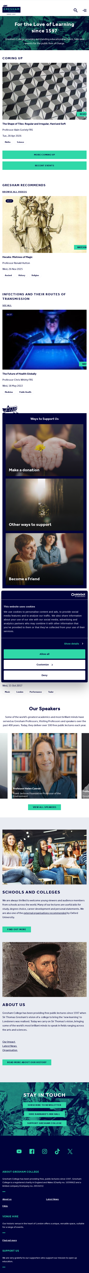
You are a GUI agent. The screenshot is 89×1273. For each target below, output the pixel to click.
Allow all (44, 653)
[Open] (19, 1151)
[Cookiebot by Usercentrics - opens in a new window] (71, 595)
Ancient (8, 275)
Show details (71, 643)
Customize (45, 664)
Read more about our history (26, 1062)
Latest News (9, 1045)
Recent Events (44, 165)
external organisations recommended (45, 913)
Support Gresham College (44, 1123)
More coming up (44, 154)
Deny (45, 675)
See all (7, 305)
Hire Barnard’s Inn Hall (44, 1114)
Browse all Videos (14, 191)
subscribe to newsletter (44, 1105)
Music (7, 692)
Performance (36, 692)
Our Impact (9, 1041)
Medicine (9, 392)
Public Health (25, 392)
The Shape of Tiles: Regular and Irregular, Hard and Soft (34, 123)
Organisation (10, 1050)
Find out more (16, 929)
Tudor (51, 692)
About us (7, 1199)
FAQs (5, 1206)
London (19, 692)
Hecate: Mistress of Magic (17, 257)
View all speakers (44, 807)
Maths (7, 142)
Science (20, 142)
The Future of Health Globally (19, 373)
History (21, 275)
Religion (35, 275)
